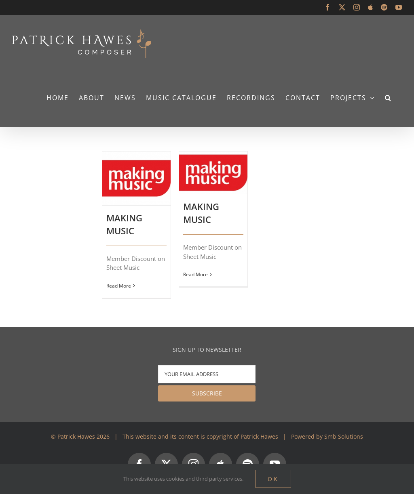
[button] (388, 97)
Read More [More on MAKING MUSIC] (118, 285)
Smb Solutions (343, 436)
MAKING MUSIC (124, 224)
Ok (273, 479)
